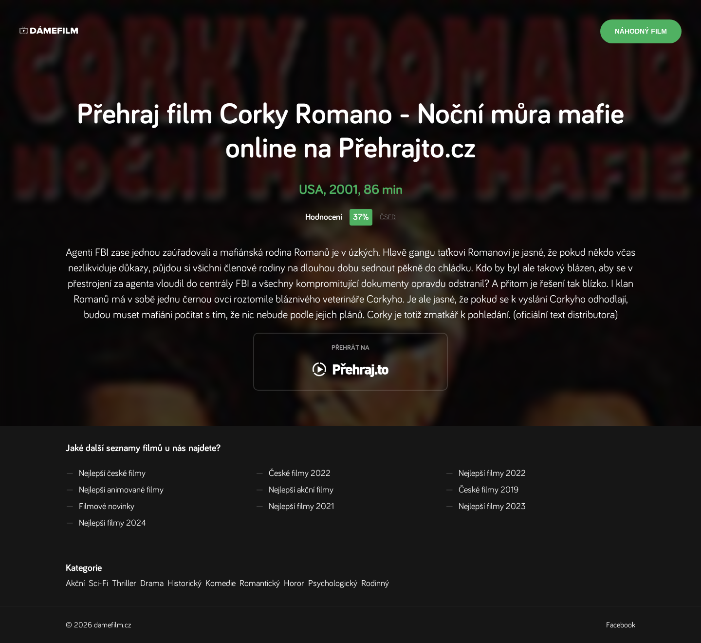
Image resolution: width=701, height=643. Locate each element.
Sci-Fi (100, 583)
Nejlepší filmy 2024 (106, 523)
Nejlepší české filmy (106, 473)
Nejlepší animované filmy (115, 490)
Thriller (126, 583)
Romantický (262, 583)
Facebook (620, 625)
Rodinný (377, 583)
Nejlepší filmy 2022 (485, 473)
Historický (186, 583)
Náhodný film (641, 31)
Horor (296, 583)
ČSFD (388, 217)
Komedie (222, 583)
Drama (153, 583)
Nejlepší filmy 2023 (485, 506)
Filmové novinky (100, 506)
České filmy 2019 (481, 490)
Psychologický (334, 583)
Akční (77, 583)
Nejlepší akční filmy (294, 490)
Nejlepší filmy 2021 (295, 506)
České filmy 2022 (293, 473)
